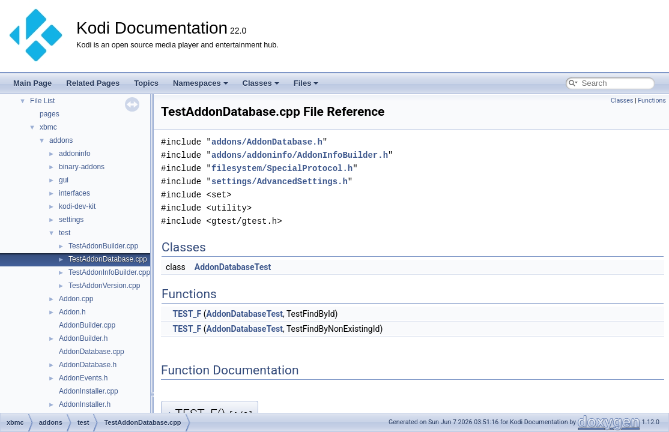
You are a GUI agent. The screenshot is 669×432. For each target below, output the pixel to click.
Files (306, 83)
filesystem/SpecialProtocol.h (282, 168)
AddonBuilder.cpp (87, 325)
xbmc (48, 127)
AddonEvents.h (83, 378)
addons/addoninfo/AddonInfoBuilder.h (299, 155)
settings (71, 219)
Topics (146, 83)
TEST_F (186, 314)
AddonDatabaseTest (233, 267)
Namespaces (200, 83)
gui (63, 180)
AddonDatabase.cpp (91, 351)
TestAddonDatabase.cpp (107, 259)
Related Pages (93, 83)
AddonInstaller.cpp (88, 391)
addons (61, 140)
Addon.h (72, 312)
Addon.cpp (76, 299)
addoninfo (75, 153)
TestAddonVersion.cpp (104, 285)
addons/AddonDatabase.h (266, 142)
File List (42, 101)
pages (49, 114)
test (64, 233)
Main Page (32, 83)
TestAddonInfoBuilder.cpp (109, 272)
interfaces (74, 193)
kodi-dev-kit (77, 206)
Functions (652, 100)
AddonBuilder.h (83, 338)
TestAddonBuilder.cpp (103, 246)
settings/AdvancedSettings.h (279, 181)
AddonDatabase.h (88, 365)
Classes (261, 83)
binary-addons (81, 167)
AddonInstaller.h (84, 404)
